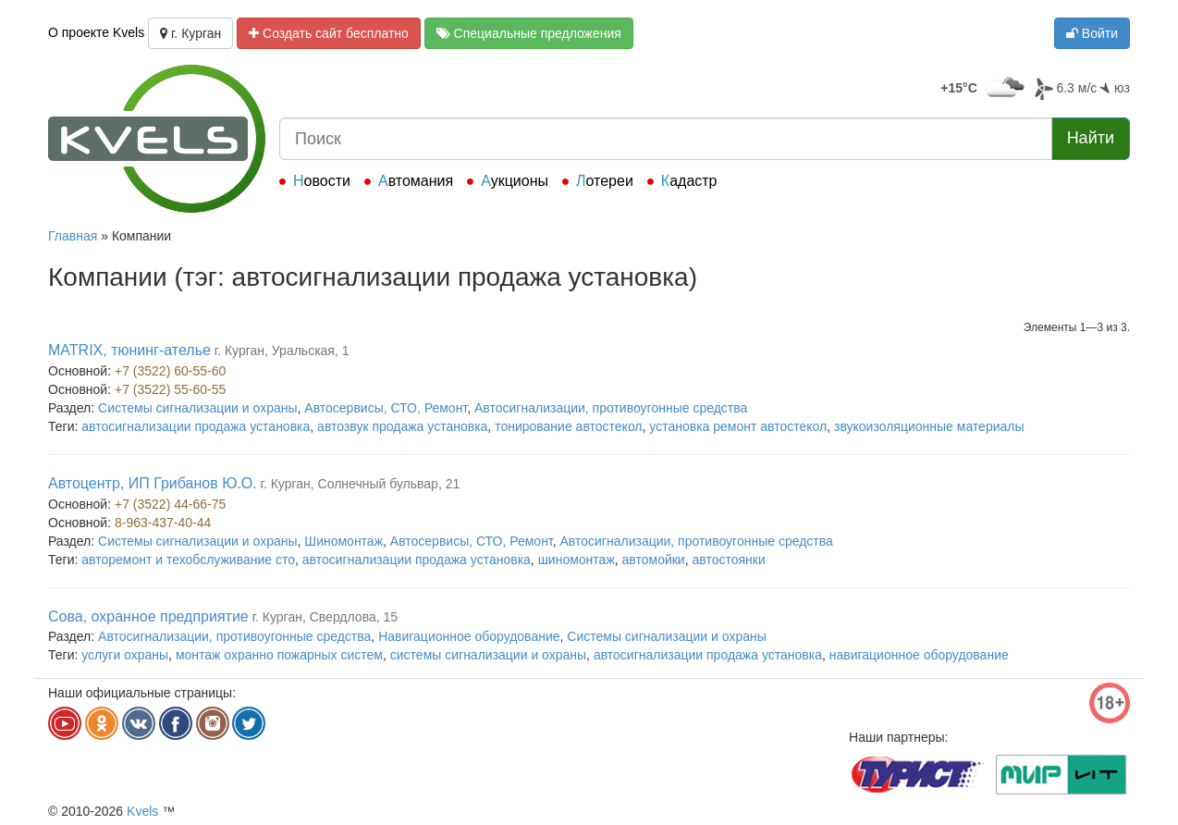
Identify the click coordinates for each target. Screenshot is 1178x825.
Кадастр (689, 181)
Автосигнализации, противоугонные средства (610, 407)
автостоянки (728, 559)
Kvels (142, 811)
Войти (1092, 33)
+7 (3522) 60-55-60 (170, 370)
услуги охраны (124, 654)
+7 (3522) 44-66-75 (170, 504)
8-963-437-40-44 (163, 522)
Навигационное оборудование (468, 636)
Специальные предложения (528, 33)
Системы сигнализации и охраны (197, 407)
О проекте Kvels (96, 32)
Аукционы (514, 181)
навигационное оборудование (919, 654)
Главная (72, 235)
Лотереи (604, 181)
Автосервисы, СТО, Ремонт (385, 407)
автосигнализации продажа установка (195, 426)
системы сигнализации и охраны (488, 654)
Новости (321, 181)
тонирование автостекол (568, 426)
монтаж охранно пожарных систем (279, 654)
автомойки (653, 559)
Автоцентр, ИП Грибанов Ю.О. (152, 483)
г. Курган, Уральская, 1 (282, 350)
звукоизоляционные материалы (929, 426)
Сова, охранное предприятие (148, 616)
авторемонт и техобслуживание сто (188, 559)
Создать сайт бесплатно (329, 33)
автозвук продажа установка (402, 426)
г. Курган (190, 33)
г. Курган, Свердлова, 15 (325, 617)
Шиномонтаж (343, 541)
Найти (1090, 138)
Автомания (415, 181)
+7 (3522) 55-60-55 (170, 389)
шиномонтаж (576, 559)
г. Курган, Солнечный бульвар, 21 (360, 483)
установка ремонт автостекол (738, 426)
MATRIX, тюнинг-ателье (129, 350)
